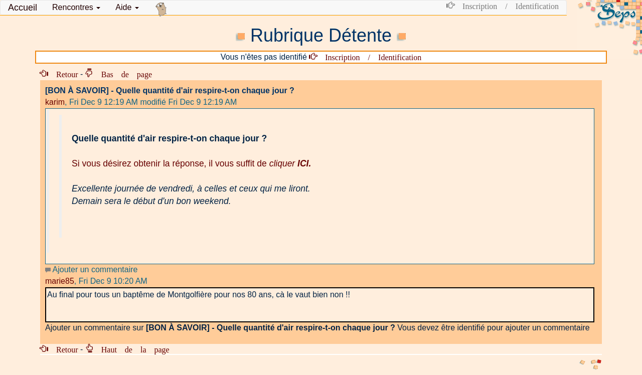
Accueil (22, 8)
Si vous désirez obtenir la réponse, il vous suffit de (191, 163)
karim (55, 102)
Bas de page (122, 74)
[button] (76, 8)
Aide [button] (126, 7)
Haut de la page (131, 349)
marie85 (59, 281)
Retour (63, 74)
